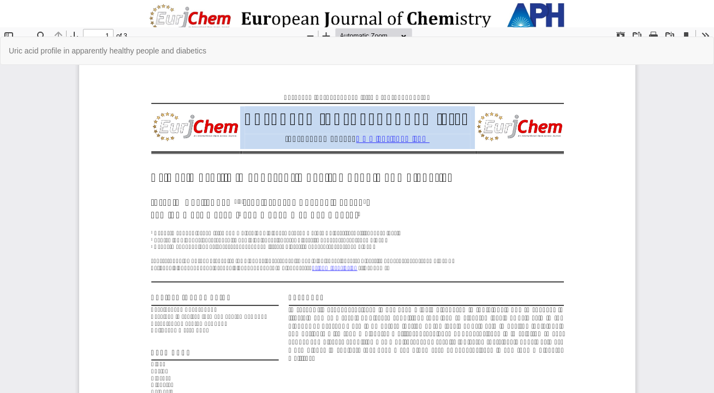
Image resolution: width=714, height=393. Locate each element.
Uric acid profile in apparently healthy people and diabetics (107, 50)
